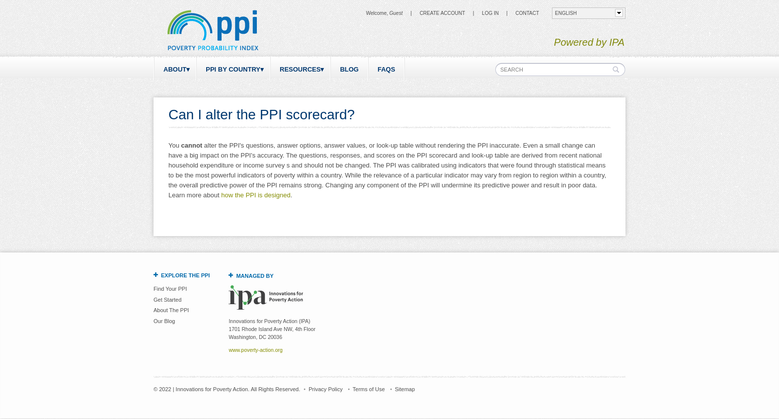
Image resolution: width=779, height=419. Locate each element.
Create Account (442, 13)
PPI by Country (233, 69)
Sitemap (405, 389)
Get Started (167, 300)
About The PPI (171, 310)
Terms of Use (369, 389)
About (174, 69)
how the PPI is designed (255, 195)
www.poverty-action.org (255, 350)
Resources (300, 69)
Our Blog (164, 321)
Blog (349, 69)
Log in (490, 13)
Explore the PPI (185, 275)
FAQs (386, 69)
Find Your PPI (170, 289)
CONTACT (527, 13)
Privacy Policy (325, 389)
